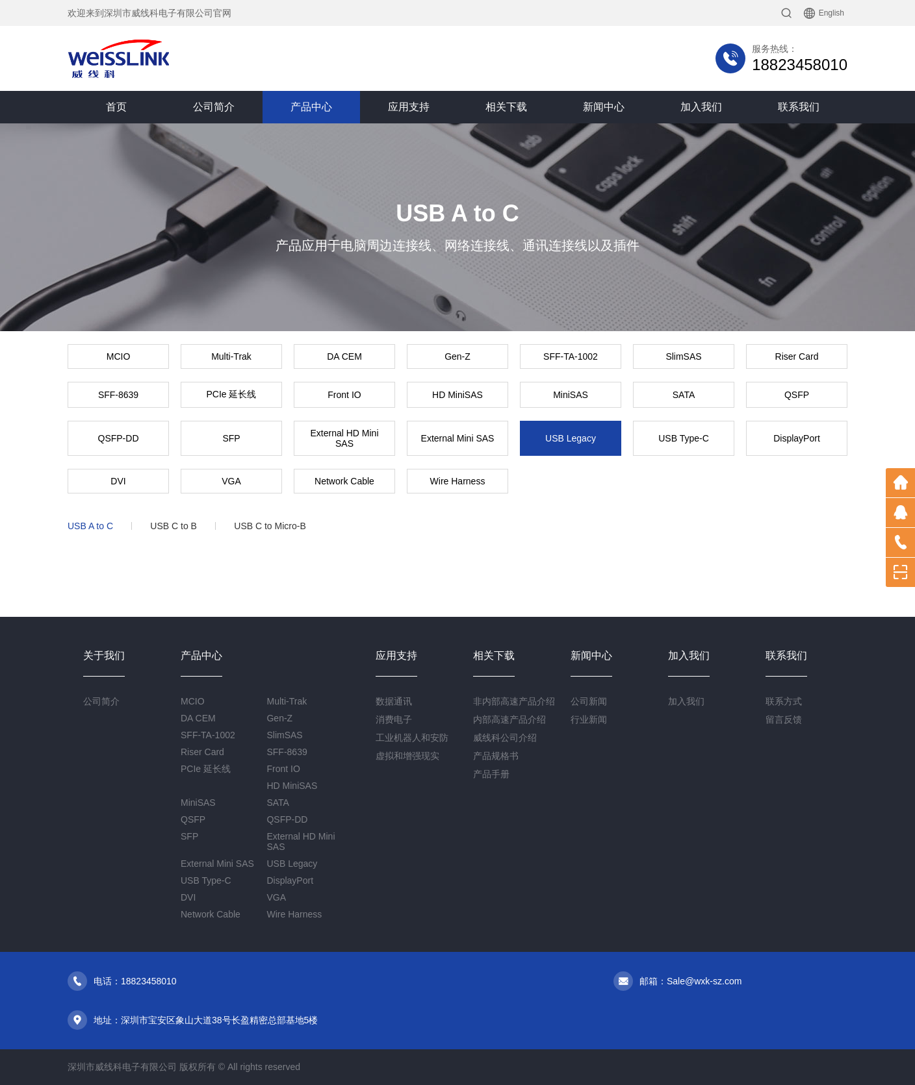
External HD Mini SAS (344, 438)
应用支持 (409, 106)
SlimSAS (683, 356)
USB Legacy (570, 438)
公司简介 (214, 106)
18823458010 (799, 64)
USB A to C (90, 526)
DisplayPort (796, 438)
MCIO (119, 356)
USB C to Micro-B (269, 526)
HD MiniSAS (457, 395)
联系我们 (798, 106)
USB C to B (173, 526)
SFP (231, 438)
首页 (116, 106)
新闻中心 (604, 106)
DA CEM (344, 356)
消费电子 (394, 719)
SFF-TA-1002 (570, 356)
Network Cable (344, 481)
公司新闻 (589, 701)
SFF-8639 (118, 395)
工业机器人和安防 (412, 737)
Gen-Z (457, 356)
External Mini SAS (458, 438)
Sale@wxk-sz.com (704, 981)
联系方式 (784, 701)
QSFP (796, 395)
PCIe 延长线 (231, 394)
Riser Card (797, 356)
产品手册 (491, 774)
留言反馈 (784, 719)
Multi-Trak (231, 356)
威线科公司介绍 (505, 737)
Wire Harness (457, 481)
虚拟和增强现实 (407, 756)
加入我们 (701, 106)
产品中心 (311, 106)
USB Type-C (683, 438)
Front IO (344, 395)
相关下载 (506, 106)
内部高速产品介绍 (509, 719)
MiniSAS (570, 395)
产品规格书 (496, 756)
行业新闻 (589, 719)
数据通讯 (394, 701)
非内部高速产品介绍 (514, 701)
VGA (231, 481)
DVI (117, 481)
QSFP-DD (118, 438)
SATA (684, 395)
